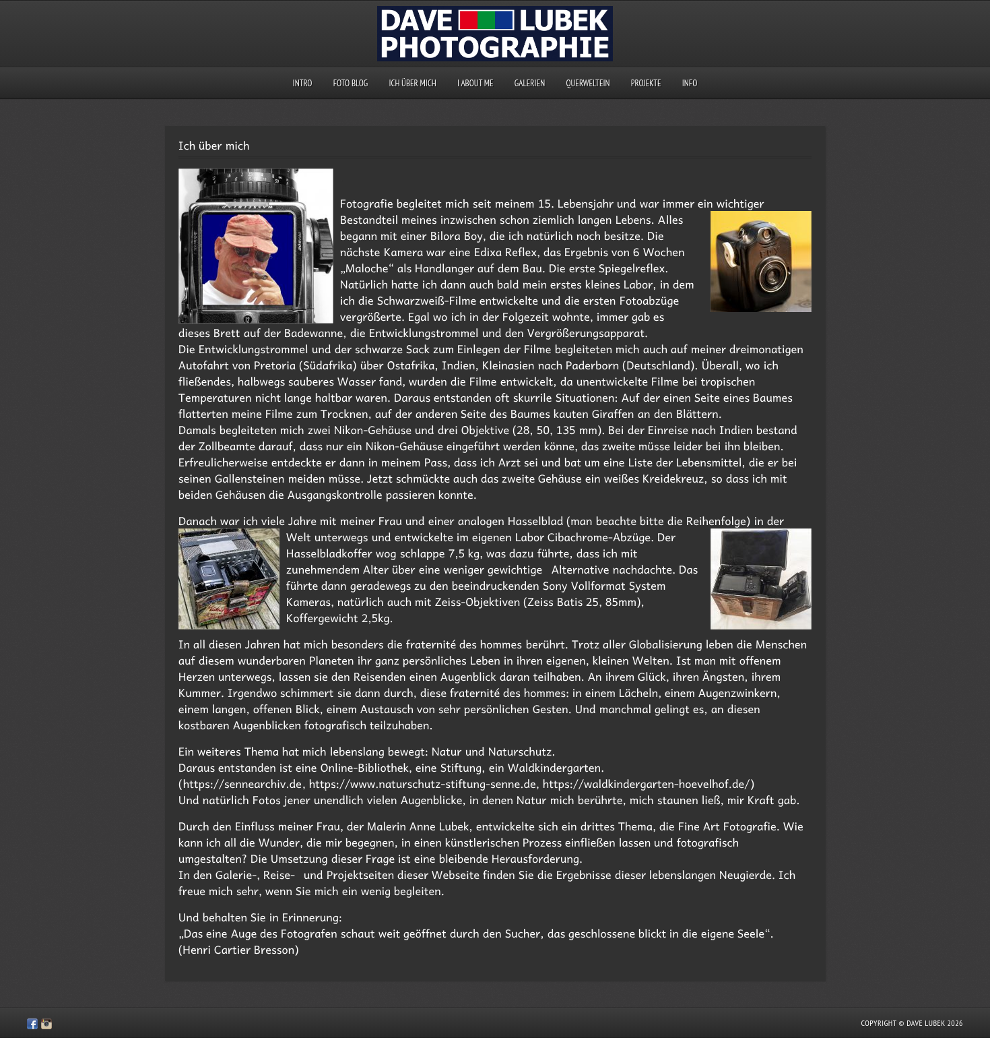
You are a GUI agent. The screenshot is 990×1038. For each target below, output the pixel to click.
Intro (302, 83)
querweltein (587, 83)
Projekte (646, 83)
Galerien (530, 83)
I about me (475, 83)
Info (690, 83)
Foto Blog (350, 83)
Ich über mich (412, 83)
